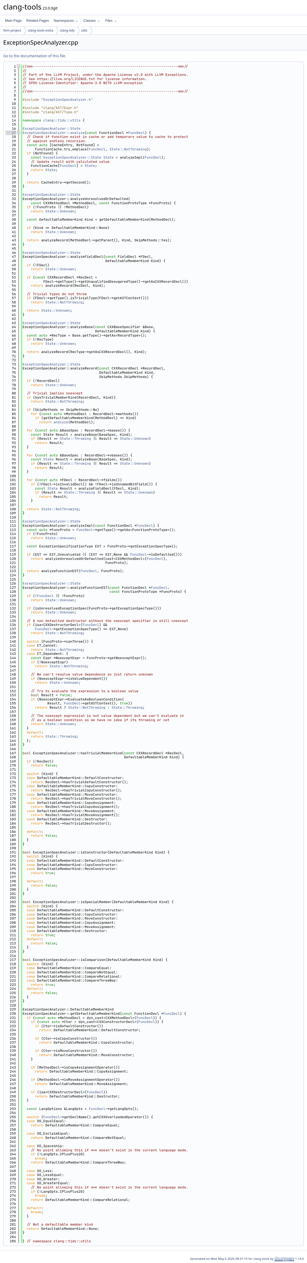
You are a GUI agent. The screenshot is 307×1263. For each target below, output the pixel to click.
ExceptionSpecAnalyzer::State (51, 128)
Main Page (13, 21)
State (108, 157)
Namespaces (66, 21)
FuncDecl (136, 132)
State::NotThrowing (128, 149)
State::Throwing (75, 438)
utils (84, 30)
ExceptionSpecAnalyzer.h (67, 99)
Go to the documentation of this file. (34, 55)
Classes (91, 21)
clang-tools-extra (40, 30)
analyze (61, 422)
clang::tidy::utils (61, 120)
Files (111, 21)
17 (11, 132)
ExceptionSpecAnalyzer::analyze (54, 132)
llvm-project (12, 30)
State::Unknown (59, 211)
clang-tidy (67, 30)
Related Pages (37, 21)
